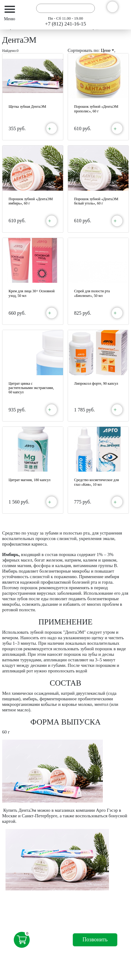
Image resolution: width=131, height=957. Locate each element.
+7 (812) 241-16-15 (65, 24)
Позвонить (95, 939)
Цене (107, 50)
